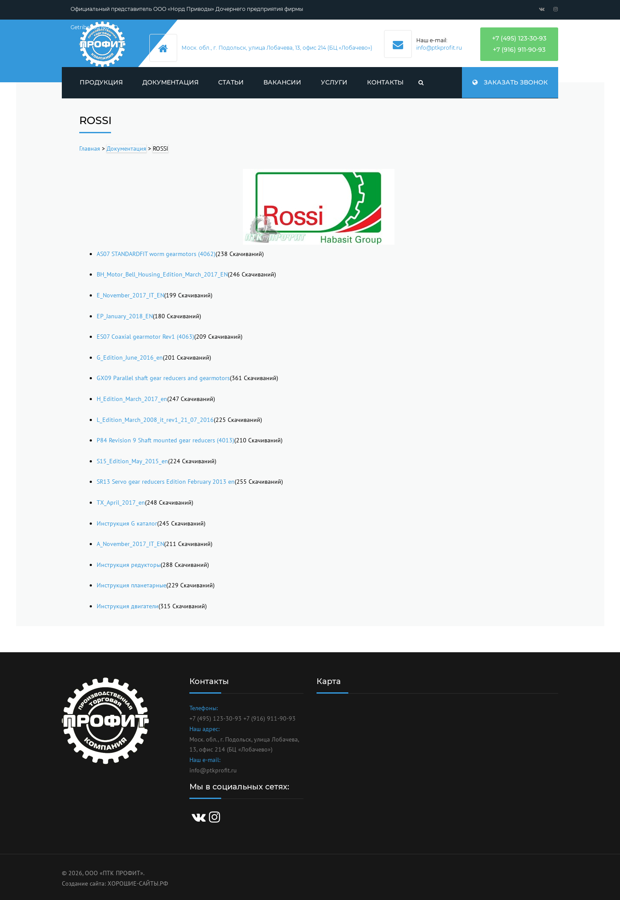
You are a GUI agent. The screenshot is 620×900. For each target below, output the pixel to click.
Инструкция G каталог (127, 523)
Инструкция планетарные (131, 585)
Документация (170, 82)
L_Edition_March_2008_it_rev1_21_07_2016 (155, 420)
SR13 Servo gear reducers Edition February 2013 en (166, 481)
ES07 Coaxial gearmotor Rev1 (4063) (145, 336)
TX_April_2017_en (121, 502)
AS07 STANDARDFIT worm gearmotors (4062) (156, 254)
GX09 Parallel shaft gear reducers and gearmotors (163, 378)
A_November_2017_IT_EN (130, 544)
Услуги (334, 82)
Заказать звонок (510, 82)
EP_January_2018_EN (125, 316)
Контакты (385, 82)
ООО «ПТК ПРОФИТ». (115, 873)
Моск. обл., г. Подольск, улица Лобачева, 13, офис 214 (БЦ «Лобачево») (277, 47)
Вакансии (282, 82)
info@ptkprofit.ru (439, 47)
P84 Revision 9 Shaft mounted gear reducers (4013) (165, 440)
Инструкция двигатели (127, 606)
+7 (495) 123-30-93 (519, 38)
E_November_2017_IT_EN (130, 295)
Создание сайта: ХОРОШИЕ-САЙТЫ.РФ (115, 883)
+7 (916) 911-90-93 (519, 50)
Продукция (101, 82)
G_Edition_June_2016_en (130, 357)
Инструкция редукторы (129, 565)
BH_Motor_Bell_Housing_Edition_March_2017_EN (162, 274)
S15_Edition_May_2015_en (132, 461)
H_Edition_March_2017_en (132, 399)
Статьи (231, 82)
